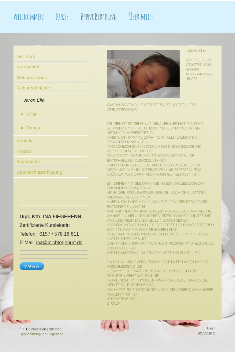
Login (211, 328)
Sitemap (55, 329)
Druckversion (33, 329)
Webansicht (206, 333)
